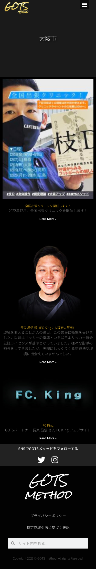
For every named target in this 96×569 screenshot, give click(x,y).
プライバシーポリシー (48, 515)
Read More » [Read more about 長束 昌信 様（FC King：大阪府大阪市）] (48, 362)
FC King (48, 425)
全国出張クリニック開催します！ (48, 206)
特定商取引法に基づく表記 (48, 527)
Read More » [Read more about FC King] (48, 438)
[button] (84, 4)
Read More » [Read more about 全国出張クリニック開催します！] (48, 219)
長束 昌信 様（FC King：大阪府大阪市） (48, 327)
